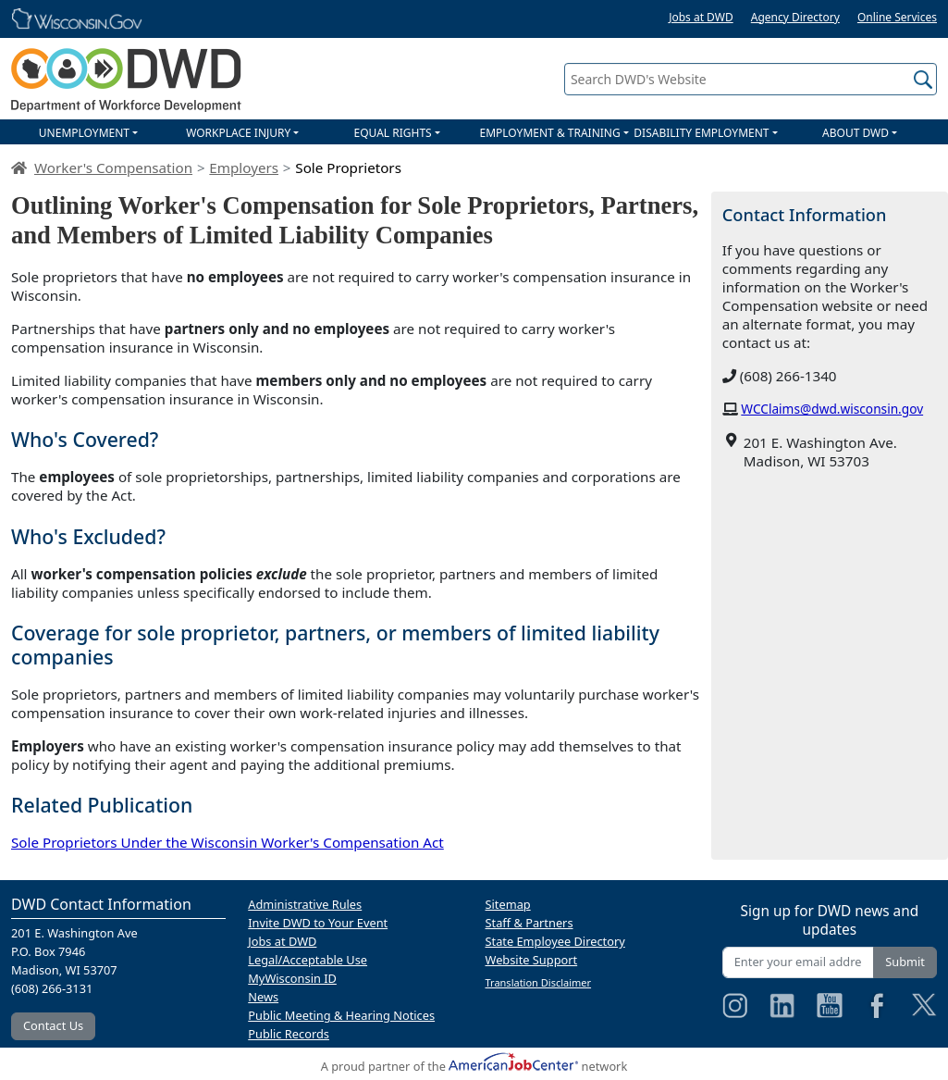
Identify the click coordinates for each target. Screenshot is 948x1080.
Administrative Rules (305, 904)
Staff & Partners (529, 922)
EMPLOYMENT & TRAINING (550, 133)
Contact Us (53, 1025)
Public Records (288, 1033)
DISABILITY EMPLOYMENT (701, 133)
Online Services (897, 17)
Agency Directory (795, 17)
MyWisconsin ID (292, 978)
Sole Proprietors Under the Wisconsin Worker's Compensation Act (227, 842)
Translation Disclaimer (539, 982)
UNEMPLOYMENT (84, 133)
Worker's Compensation (113, 167)
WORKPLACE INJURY (238, 133)
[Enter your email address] (798, 962)
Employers (243, 167)
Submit (905, 961)
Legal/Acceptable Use (307, 959)
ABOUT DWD (855, 133)
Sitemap (508, 904)
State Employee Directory (555, 941)
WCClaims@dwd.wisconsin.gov (832, 408)
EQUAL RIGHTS (392, 133)
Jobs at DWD (701, 17)
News (263, 996)
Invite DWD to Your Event (318, 922)
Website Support (532, 959)
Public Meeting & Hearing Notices (341, 1015)
